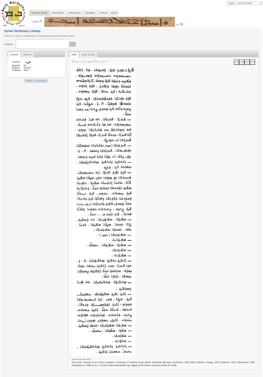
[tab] (14, 54)
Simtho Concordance (36, 80)
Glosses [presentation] (27, 54)
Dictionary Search (39, 13)
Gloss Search (75, 13)
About (113, 13)
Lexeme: (8, 44)
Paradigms (90, 13)
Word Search (58, 13)
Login (231, 3)
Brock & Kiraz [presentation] (88, 54)
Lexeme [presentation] (14, 54)
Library (103, 13)
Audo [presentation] (74, 54)
